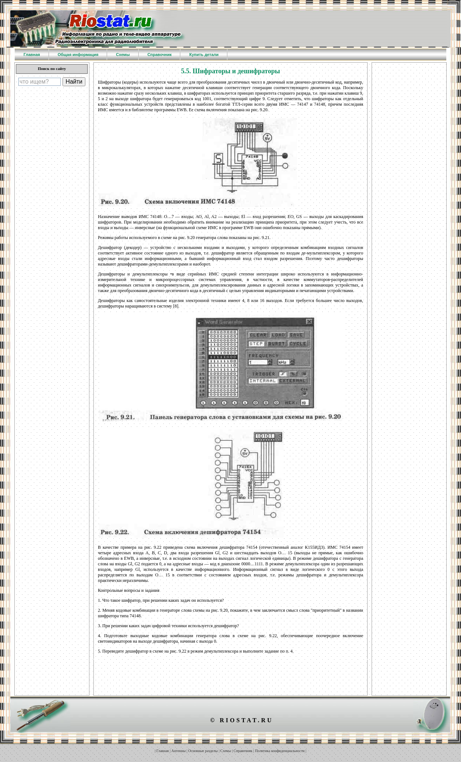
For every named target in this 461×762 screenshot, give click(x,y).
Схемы (225, 751)
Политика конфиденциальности (280, 751)
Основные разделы (203, 751)
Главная (162, 751)
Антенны (178, 751)
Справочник (243, 751)
